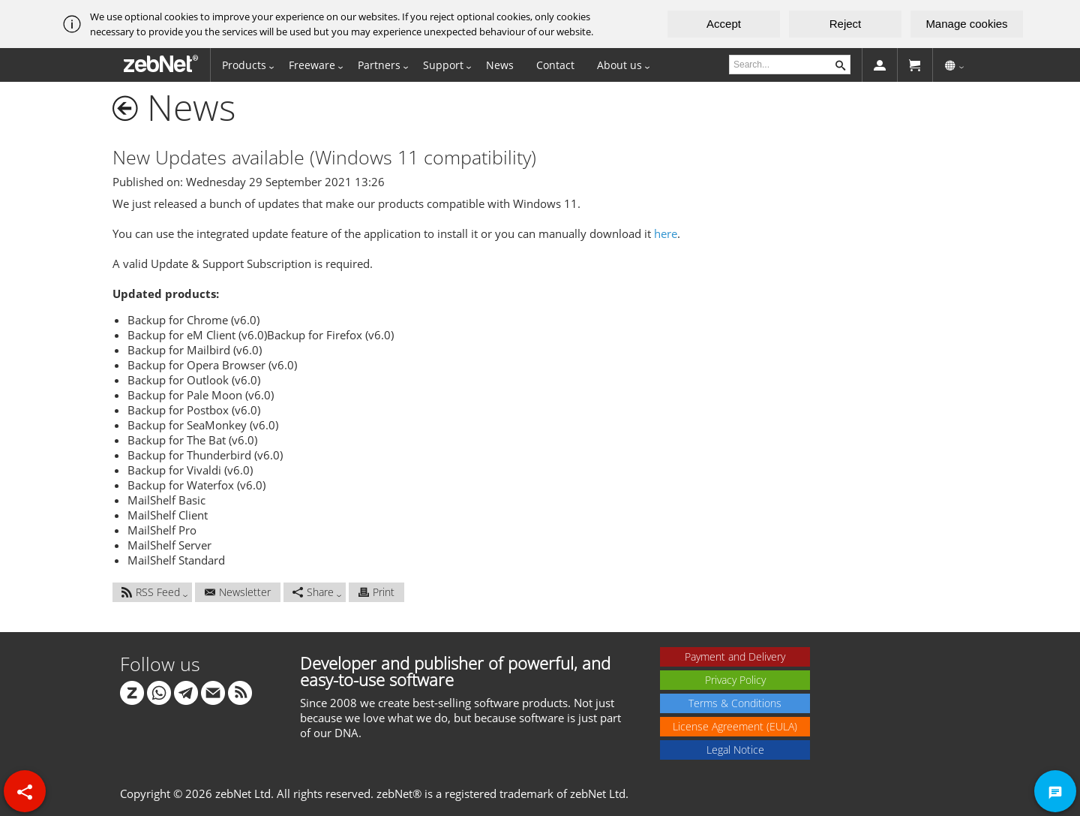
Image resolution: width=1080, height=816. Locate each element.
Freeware (312, 65)
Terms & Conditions (735, 703)
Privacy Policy (735, 680)
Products (244, 65)
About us (619, 65)
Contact (555, 65)
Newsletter (238, 592)
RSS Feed (151, 592)
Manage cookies (966, 23)
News (500, 65)
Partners (379, 65)
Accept (723, 23)
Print (376, 592)
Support (443, 65)
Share (313, 592)
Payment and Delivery (735, 656)
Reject (846, 23)
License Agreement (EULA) (735, 726)
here (665, 233)
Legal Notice (735, 749)
